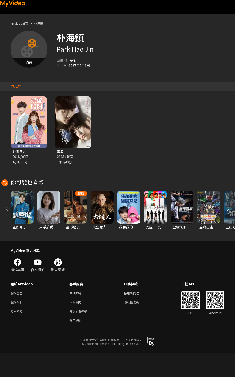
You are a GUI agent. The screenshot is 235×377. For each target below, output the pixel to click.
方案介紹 (17, 333)
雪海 (60, 151)
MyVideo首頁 (21, 23)
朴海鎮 (42, 23)
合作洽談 (76, 343)
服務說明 (17, 324)
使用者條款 (135, 314)
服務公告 (17, 314)
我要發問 (76, 324)
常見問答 (76, 314)
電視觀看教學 (79, 333)
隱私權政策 (135, 324)
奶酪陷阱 (19, 151)
